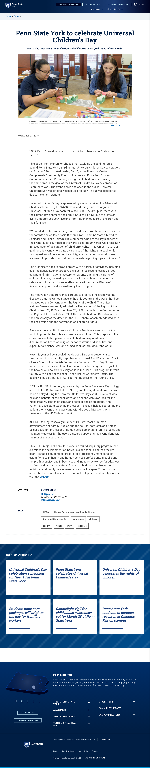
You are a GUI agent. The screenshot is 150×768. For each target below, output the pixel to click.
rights (59, 526)
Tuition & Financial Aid (64, 724)
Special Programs (64, 716)
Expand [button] (114, 126)
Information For (113, 9)
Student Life (92, 5)
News (16, 16)
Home (8, 16)
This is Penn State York (64, 703)
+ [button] (89, 703)
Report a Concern (68, 5)
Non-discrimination (68, 751)
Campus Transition (118, 5)
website (44, 477)
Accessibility (83, 751)
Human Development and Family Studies (74, 512)
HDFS (46, 512)
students (82, 526)
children (93, 519)
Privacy (55, 751)
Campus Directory (109, 715)
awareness (78, 519)
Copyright (95, 751)
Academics (95, 9)
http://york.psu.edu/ (50, 500)
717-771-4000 (104, 739)
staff (69, 526)
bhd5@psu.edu (48, 494)
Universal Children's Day (55, 519)
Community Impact (110, 708)
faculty (46, 526)
